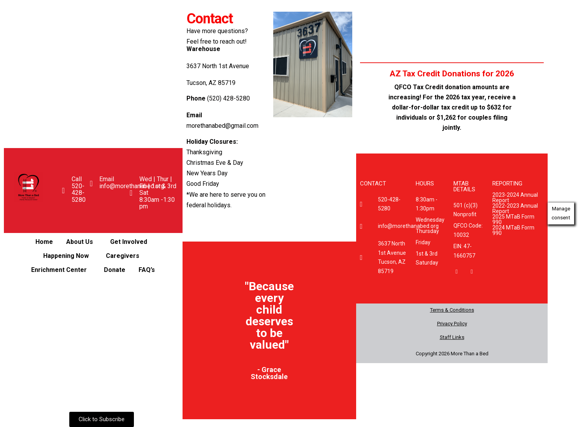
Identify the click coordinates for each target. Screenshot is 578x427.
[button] (81, 242)
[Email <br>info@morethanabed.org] (91, 183)
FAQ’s (147, 269)
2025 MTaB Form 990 (513, 219)
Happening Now (65, 255)
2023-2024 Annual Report (515, 197)
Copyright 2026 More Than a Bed (452, 353)
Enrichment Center (59, 269)
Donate (114, 269)
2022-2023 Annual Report (515, 208)
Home (44, 241)
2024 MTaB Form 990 (513, 230)
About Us (79, 241)
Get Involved (128, 241)
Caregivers (122, 255)
